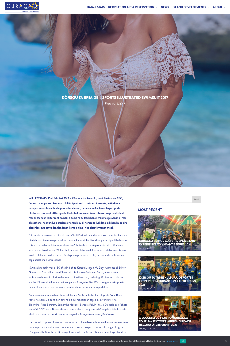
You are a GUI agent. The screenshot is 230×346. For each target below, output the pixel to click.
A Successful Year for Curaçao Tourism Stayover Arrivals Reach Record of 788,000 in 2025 (165, 321)
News (165, 7)
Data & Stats (96, 7)
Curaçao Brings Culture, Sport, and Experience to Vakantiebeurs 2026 (167, 243)
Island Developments (189, 7)
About (217, 7)
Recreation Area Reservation (131, 7)
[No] (226, 341)
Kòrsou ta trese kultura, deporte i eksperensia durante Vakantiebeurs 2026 (167, 281)
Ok (183, 341)
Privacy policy (172, 341)
